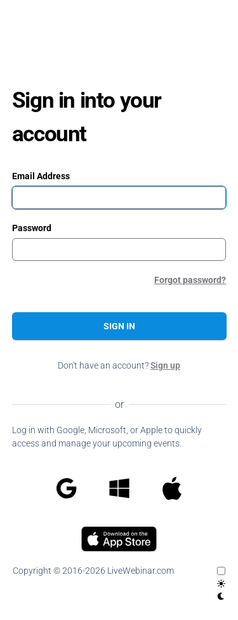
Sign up (165, 365)
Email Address (41, 176)
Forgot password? (190, 280)
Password (31, 228)
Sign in (119, 326)
